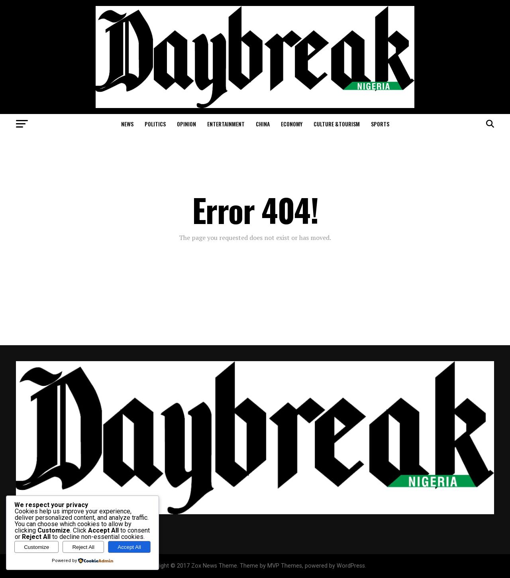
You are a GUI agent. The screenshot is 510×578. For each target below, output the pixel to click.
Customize (36, 547)
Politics (155, 124)
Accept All (129, 547)
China (263, 124)
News (127, 124)
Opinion (186, 124)
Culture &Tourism (337, 124)
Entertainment (226, 124)
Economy (291, 124)
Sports (380, 124)
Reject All (83, 547)
